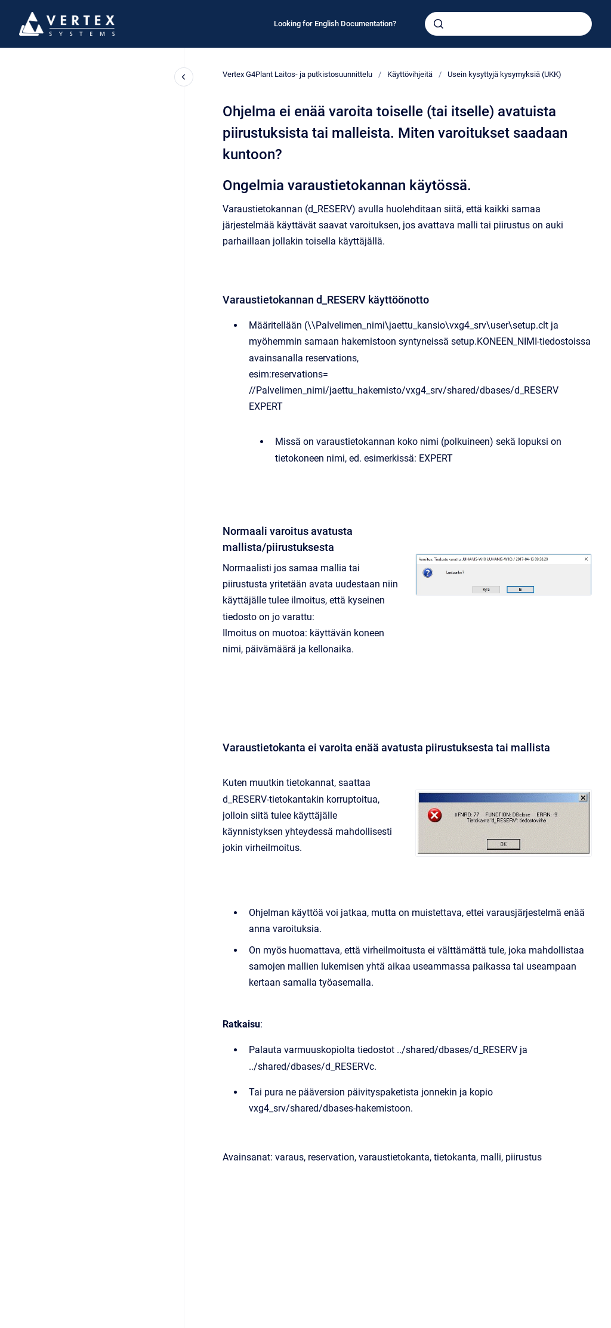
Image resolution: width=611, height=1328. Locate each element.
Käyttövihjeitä (410, 74)
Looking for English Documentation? (335, 23)
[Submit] (438, 23)
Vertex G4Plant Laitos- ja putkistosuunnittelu (297, 74)
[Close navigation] (183, 76)
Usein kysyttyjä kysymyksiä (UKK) (504, 74)
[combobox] (508, 24)
